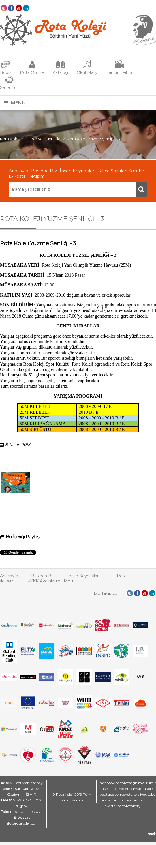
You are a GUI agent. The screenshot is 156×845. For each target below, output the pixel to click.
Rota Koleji (10, 138)
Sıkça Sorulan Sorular (121, 170)
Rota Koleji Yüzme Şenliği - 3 (93, 138)
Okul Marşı (87, 72)
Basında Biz (44, 170)
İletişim (37, 176)
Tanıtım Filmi (119, 72)
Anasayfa (18, 170)
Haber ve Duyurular (43, 138)
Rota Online (32, 72)
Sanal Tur (9, 87)
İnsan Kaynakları (77, 170)
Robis (5, 72)
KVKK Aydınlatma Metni (51, 581)
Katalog (60, 72)
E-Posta (17, 176)
